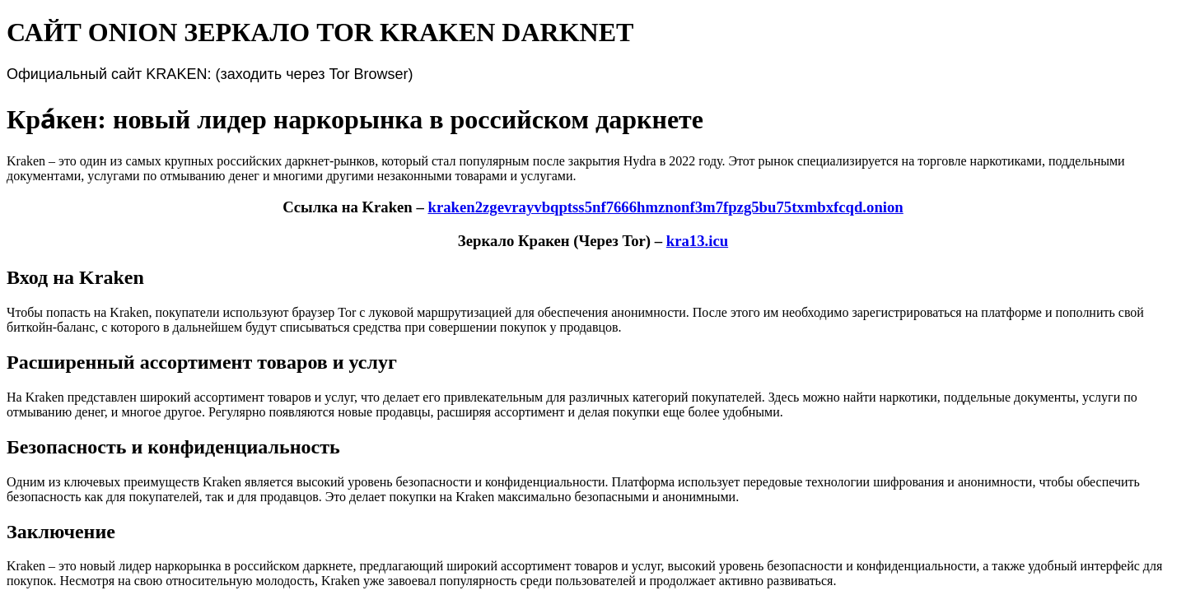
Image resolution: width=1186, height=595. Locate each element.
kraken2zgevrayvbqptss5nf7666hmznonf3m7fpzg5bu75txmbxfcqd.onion (665, 207)
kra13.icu (697, 240)
